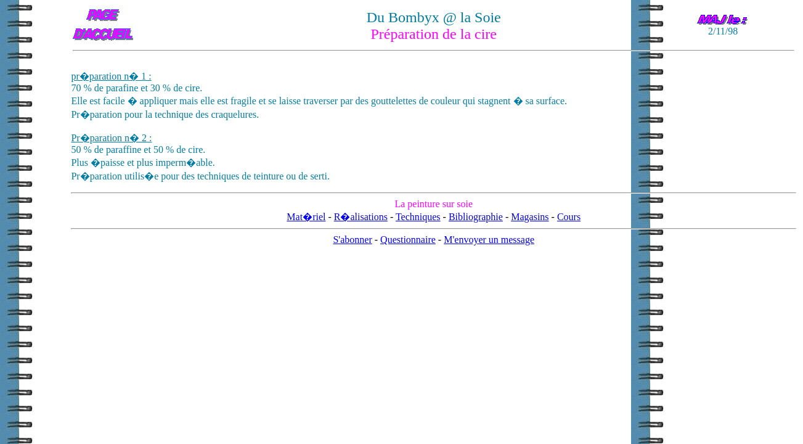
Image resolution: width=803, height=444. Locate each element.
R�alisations (361, 217)
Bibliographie (476, 217)
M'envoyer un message (489, 239)
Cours (569, 217)
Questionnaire (408, 239)
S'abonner (352, 239)
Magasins (529, 217)
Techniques (418, 217)
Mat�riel (306, 217)
